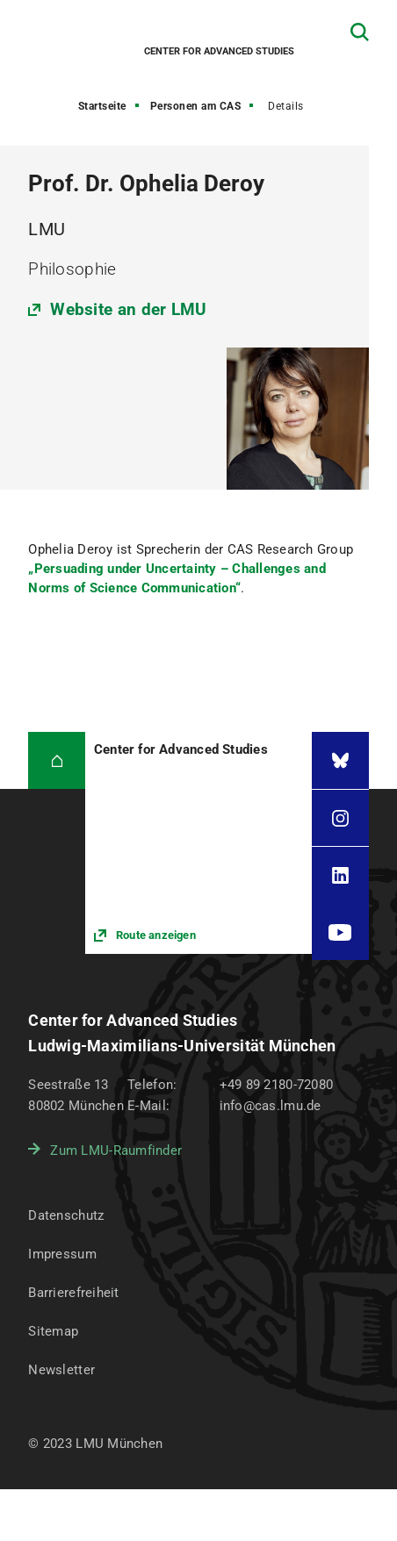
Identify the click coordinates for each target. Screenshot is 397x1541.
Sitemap (53, 1331)
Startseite (102, 106)
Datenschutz (66, 1215)
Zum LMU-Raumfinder (116, 1150)
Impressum (62, 1254)
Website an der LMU (128, 309)
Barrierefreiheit (73, 1293)
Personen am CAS (196, 106)
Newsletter (61, 1370)
